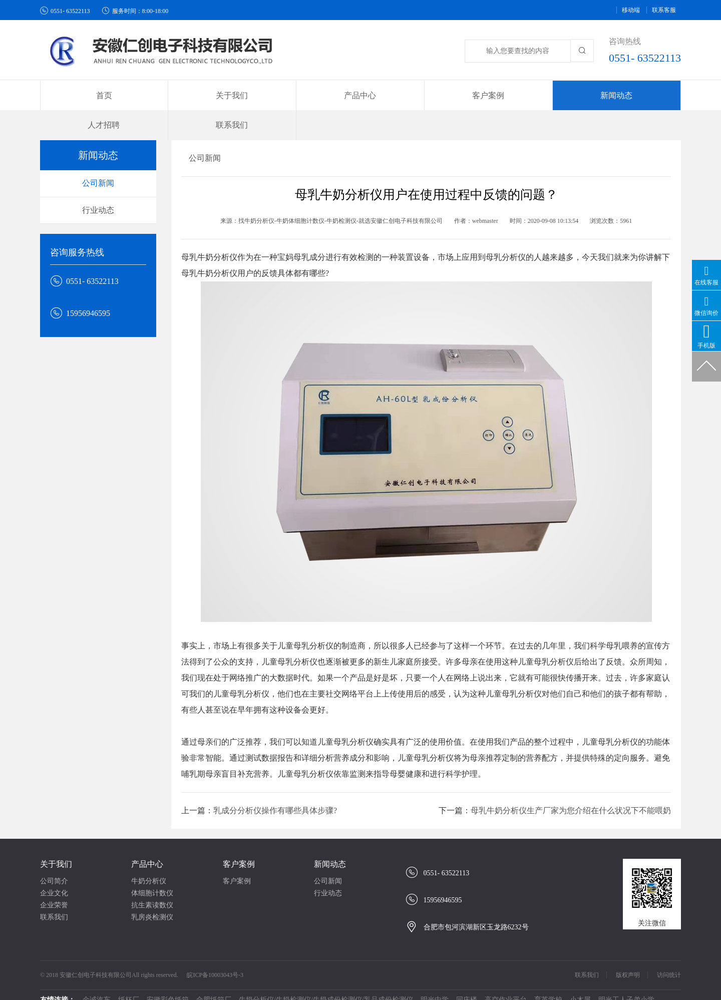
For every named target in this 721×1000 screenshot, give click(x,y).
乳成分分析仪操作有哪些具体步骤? (275, 790)
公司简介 (54, 861)
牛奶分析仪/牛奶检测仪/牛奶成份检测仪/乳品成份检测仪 (326, 979)
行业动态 (98, 190)
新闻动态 (330, 844)
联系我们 (635, 95)
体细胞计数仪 (152, 873)
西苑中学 (372, 989)
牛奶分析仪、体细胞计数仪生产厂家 (104, 989)
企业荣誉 (54, 885)
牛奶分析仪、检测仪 (198, 989)
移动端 (631, 10)
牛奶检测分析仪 (325, 989)
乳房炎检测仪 (152, 897)
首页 (86, 95)
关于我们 (56, 844)
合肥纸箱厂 (213, 979)
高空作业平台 (506, 979)
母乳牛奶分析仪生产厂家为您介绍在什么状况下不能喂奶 (571, 790)
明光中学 (435, 979)
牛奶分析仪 (148, 861)
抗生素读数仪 (152, 885)
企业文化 (54, 873)
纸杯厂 (128, 979)
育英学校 (548, 979)
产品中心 (147, 844)
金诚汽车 (97, 979)
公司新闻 (98, 163)
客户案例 (239, 844)
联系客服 (664, 10)
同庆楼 (466, 979)
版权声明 (628, 954)
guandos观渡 (412, 989)
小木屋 (580, 979)
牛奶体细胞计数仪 (266, 989)
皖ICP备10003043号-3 (215, 954)
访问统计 (669, 954)
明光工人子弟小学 (626, 979)
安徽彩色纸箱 (168, 979)
